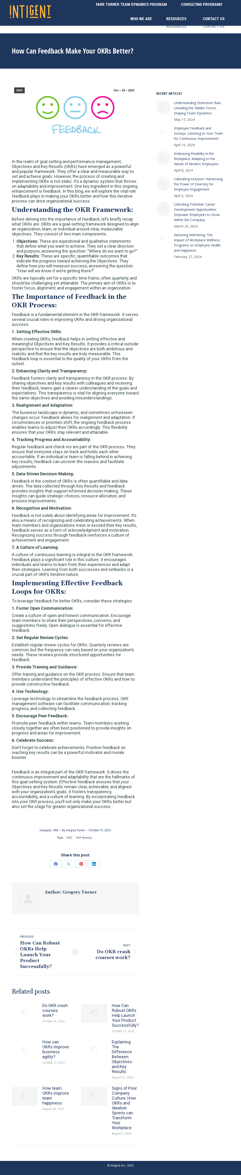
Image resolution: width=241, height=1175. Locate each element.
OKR (19, 90)
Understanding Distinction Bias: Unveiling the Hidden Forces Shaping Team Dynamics (197, 108)
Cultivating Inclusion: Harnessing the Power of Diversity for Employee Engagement (198, 184)
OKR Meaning (84, 837)
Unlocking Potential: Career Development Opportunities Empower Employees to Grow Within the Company (197, 212)
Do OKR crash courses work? (55, 1010)
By (73, 830)
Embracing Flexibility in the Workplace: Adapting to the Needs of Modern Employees (196, 158)
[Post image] (25, 1013)
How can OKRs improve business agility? (55, 1049)
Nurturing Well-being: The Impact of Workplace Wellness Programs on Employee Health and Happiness (197, 243)
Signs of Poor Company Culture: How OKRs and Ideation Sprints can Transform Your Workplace (124, 1108)
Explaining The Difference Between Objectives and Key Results (122, 1056)
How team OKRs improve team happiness (55, 1095)
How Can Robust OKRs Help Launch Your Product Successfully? (125, 1015)
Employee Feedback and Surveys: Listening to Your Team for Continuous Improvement (198, 133)
